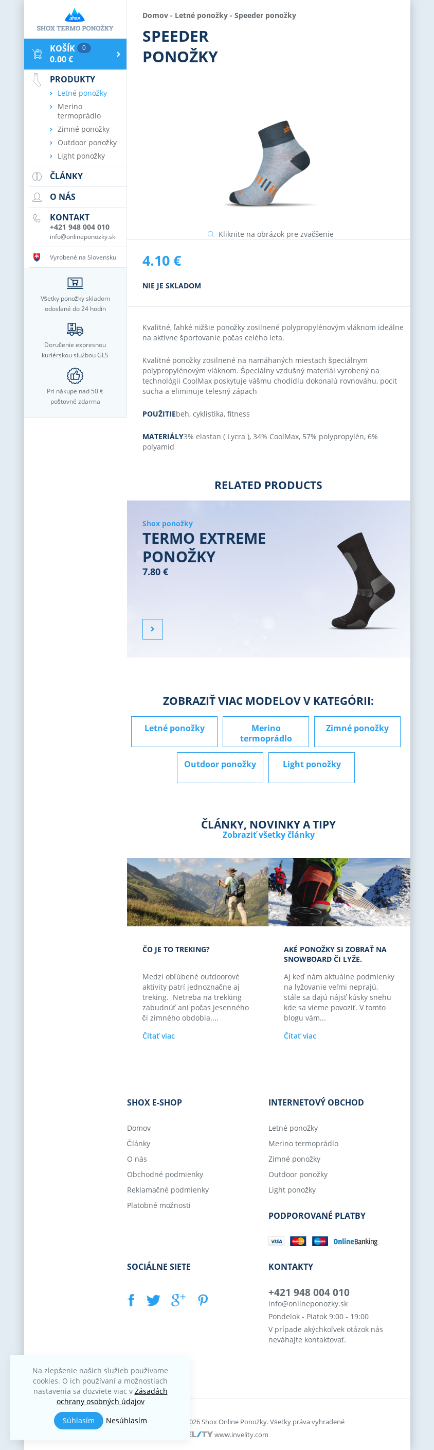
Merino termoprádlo (266, 733)
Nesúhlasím (126, 1420)
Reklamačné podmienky (168, 1190)
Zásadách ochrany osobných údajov (112, 1396)
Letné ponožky (201, 15)
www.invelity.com (241, 1434)
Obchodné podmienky (165, 1174)
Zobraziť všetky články (269, 834)
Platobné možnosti (159, 1205)
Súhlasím (79, 1420)
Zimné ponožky (357, 728)
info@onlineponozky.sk (308, 1303)
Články (138, 1143)
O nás (137, 1159)
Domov (155, 15)
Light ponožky (312, 764)
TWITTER (153, 1300)
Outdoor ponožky (220, 764)
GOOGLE (178, 1300)
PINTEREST (202, 1300)
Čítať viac (158, 1036)
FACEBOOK (132, 1300)
